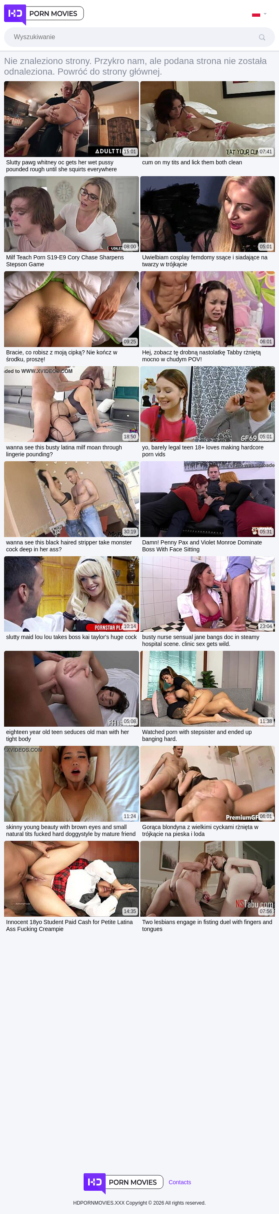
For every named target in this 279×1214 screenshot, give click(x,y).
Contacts (179, 1182)
